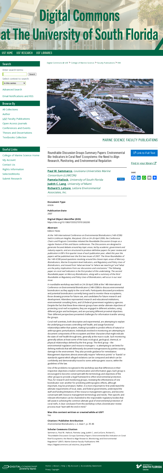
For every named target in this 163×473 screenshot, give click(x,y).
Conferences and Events (16, 128)
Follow (121, 179)
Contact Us (8, 164)
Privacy (48, 469)
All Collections (10, 109)
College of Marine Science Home (20, 155)
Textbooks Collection (14, 137)
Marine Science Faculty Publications (130, 139)
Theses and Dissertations (17, 132)
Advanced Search (12, 89)
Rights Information (13, 169)
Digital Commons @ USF (57, 62)
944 (119, 62)
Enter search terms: (12, 69)
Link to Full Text (144, 153)
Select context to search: (15, 78)
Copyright (55, 469)
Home (48, 466)
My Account (9, 160)
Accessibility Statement (91, 466)
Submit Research (12, 178)
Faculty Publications (106, 62)
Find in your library (143, 163)
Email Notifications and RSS (17, 96)
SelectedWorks (11, 174)
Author (6, 114)
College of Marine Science (82, 62)
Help (63, 466)
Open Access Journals (14, 123)
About (56, 466)
